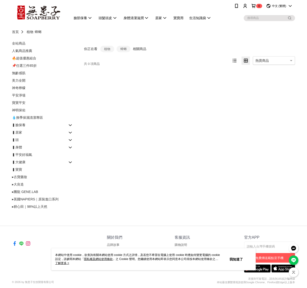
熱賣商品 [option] (262, 60)
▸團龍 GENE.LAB (25, 192)
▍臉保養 (18, 125)
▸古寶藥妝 (19, 177)
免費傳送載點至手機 (269, 258)
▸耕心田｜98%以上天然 (29, 207)
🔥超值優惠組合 (24, 58)
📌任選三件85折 (24, 66)
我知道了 (236, 259)
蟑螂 (38, 32)
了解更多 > (62, 263)
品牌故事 (113, 245)
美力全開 (18, 80)
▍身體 (17, 147)
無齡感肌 (18, 73)
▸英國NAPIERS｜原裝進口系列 (35, 199)
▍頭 (15, 140)
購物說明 (181, 245)
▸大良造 (18, 184)
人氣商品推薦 (22, 51)
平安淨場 (18, 95)
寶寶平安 (18, 103)
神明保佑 (18, 110)
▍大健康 (18, 162)
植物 (30, 32)
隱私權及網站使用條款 (98, 259)
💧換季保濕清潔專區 (27, 117)
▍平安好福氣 (22, 155)
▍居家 (17, 132)
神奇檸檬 (18, 88)
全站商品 (18, 43)
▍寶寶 (17, 169)
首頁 (15, 32)
